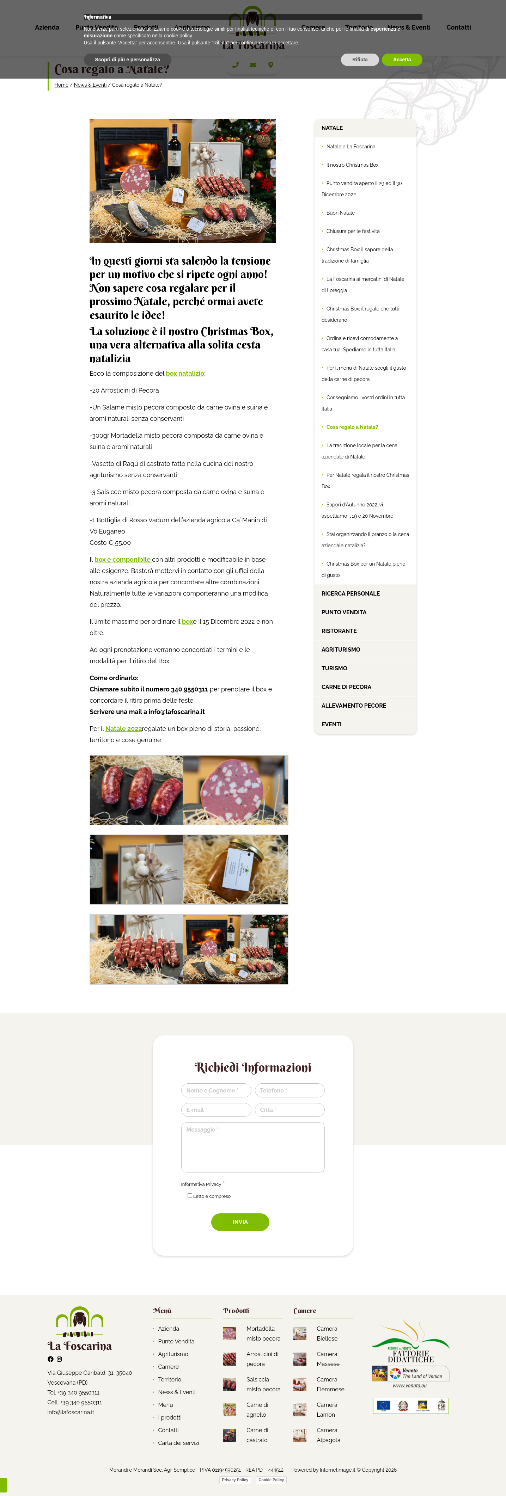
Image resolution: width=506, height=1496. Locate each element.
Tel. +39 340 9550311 (73, 1392)
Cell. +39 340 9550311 (75, 1402)
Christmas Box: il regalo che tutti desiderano (361, 314)
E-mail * (197, 1110)
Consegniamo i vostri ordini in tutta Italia (363, 403)
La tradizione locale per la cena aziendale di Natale (359, 451)
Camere (313, 27)
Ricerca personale (351, 593)
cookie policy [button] (178, 1453)
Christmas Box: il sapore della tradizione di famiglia (357, 255)
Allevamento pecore (354, 705)
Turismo (334, 668)
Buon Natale (341, 213)
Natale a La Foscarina (351, 146)
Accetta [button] (402, 1476)
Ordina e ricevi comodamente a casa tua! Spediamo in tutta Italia (360, 343)
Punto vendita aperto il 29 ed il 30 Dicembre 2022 (362, 188)
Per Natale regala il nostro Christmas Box (365, 480)
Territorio (359, 27)
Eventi (332, 724)
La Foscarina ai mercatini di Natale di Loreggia (363, 284)
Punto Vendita (96, 27)
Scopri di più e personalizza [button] (127, 1476)
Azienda (47, 27)
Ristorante (339, 631)
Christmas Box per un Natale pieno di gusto (364, 569)
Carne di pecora (346, 687)
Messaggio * (203, 1129)
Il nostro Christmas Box (352, 165)
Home (62, 85)
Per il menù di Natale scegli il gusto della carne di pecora (364, 373)
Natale (332, 128)
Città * (268, 1110)
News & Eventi (409, 27)
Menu (165, 1405)
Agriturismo (192, 27)
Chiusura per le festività (353, 231)
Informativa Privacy (201, 1184)
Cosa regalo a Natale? (352, 427)
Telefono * (273, 1090)
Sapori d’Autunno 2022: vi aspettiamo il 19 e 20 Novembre (358, 510)
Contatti (458, 27)
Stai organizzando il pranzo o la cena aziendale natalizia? (365, 539)
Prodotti (146, 27)
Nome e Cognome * (212, 1090)
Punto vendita (344, 612)
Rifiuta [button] (360, 1476)
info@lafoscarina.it (71, 1412)
